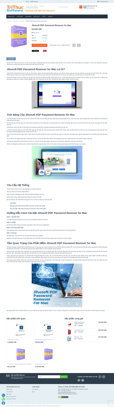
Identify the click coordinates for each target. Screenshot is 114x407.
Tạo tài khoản (9, 391)
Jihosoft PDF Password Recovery (44, 339)
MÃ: (33, 35)
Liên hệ (50, 16)
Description (11, 58)
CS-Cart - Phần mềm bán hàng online (51, 405)
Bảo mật (16, 21)
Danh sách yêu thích (11, 396)
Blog (43, 16)
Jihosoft (22, 21)
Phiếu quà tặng (34, 1)
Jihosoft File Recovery (13, 339)
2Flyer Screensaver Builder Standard (79, 323)
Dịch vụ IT (37, 16)
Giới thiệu (20, 16)
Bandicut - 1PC (78, 337)
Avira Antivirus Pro (79, 330)
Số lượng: (34, 40)
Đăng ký (64, 376)
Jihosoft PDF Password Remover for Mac (18, 62)
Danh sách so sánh (11, 398)
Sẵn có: (34, 38)
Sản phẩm (28, 16)
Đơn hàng (8, 394)
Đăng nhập (9, 389)
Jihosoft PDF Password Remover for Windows (19, 364)
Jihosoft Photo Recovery (41, 364)
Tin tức (27, 1)
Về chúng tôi (35, 389)
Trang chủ (11, 16)
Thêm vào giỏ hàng (39, 45)
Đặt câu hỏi (35, 32)
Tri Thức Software (57, 310)
